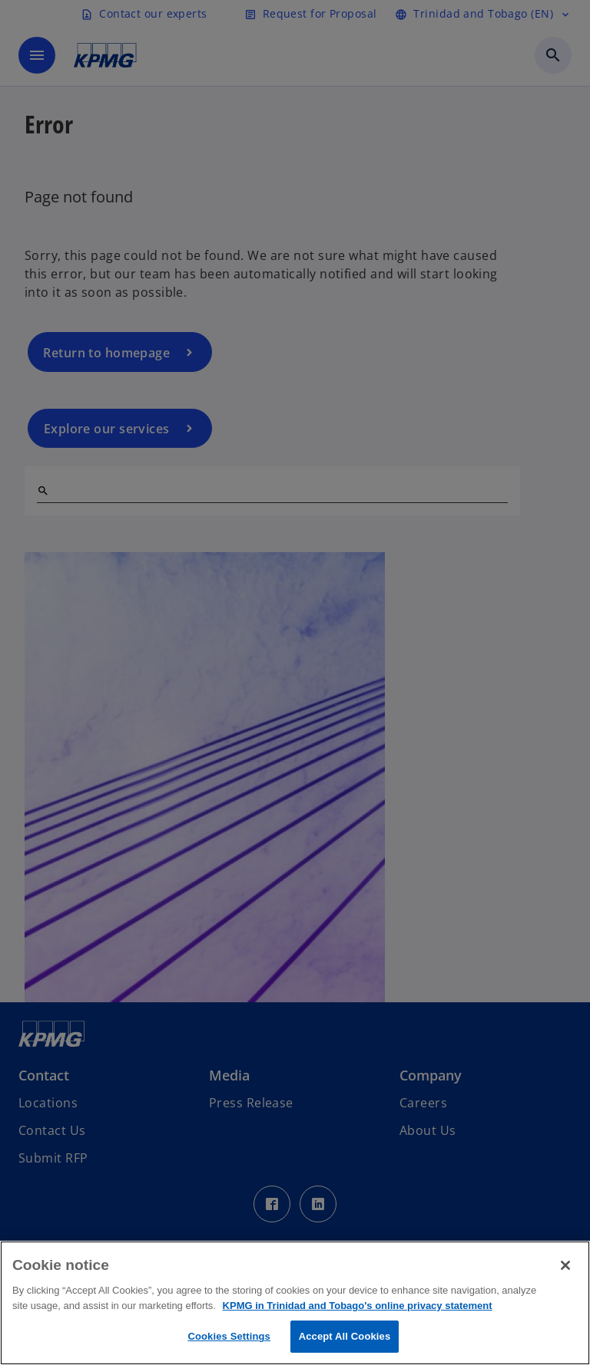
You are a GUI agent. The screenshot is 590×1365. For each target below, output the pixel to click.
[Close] (565, 1265)
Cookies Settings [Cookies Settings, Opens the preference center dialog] (228, 1336)
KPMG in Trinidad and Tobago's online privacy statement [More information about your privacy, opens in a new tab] (357, 1305)
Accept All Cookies (345, 1336)
